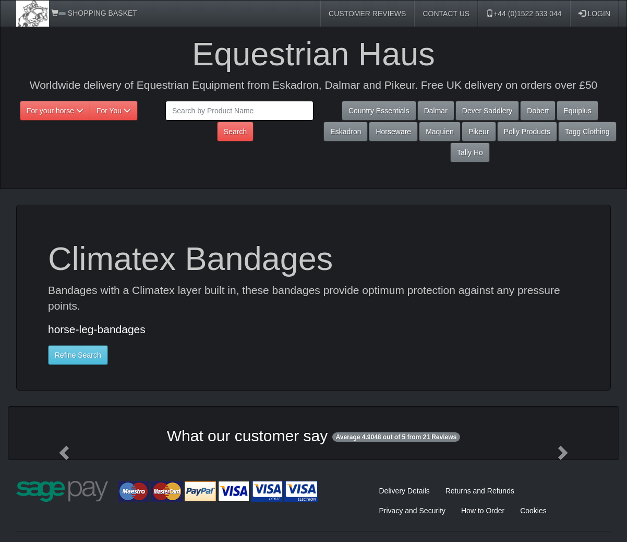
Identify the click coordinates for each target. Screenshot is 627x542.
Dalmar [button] (436, 111)
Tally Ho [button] (470, 152)
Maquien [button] (440, 131)
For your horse (55, 111)
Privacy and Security (412, 510)
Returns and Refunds (479, 491)
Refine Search (78, 355)
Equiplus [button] (577, 111)
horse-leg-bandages (97, 329)
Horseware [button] (393, 131)
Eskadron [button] (345, 131)
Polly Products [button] (527, 131)
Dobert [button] (538, 111)
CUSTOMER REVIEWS (367, 13)
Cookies (533, 510)
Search (235, 131)
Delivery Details (404, 491)
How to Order (482, 510)
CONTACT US (446, 13)
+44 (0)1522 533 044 (523, 13)
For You (114, 111)
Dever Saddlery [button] (487, 111)
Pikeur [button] (478, 131)
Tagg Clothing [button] (587, 131)
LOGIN (594, 13)
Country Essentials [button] (378, 111)
